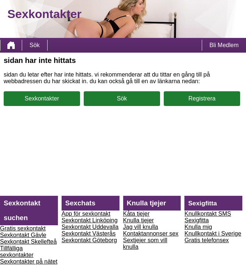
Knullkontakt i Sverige (212, 233)
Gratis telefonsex (206, 240)
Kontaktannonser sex (151, 233)
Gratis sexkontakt (23, 228)
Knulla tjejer (138, 220)
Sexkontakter (42, 98)
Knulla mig (198, 227)
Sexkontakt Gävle (23, 235)
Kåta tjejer (136, 214)
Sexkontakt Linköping (90, 220)
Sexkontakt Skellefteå (28, 242)
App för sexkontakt (86, 214)
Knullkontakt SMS (207, 214)
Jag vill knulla (140, 227)
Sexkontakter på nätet (29, 261)
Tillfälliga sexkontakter (17, 251)
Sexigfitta (196, 220)
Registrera (202, 98)
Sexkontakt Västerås (89, 233)
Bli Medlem (224, 45)
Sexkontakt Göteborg (89, 240)
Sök (35, 45)
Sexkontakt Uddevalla (90, 227)
